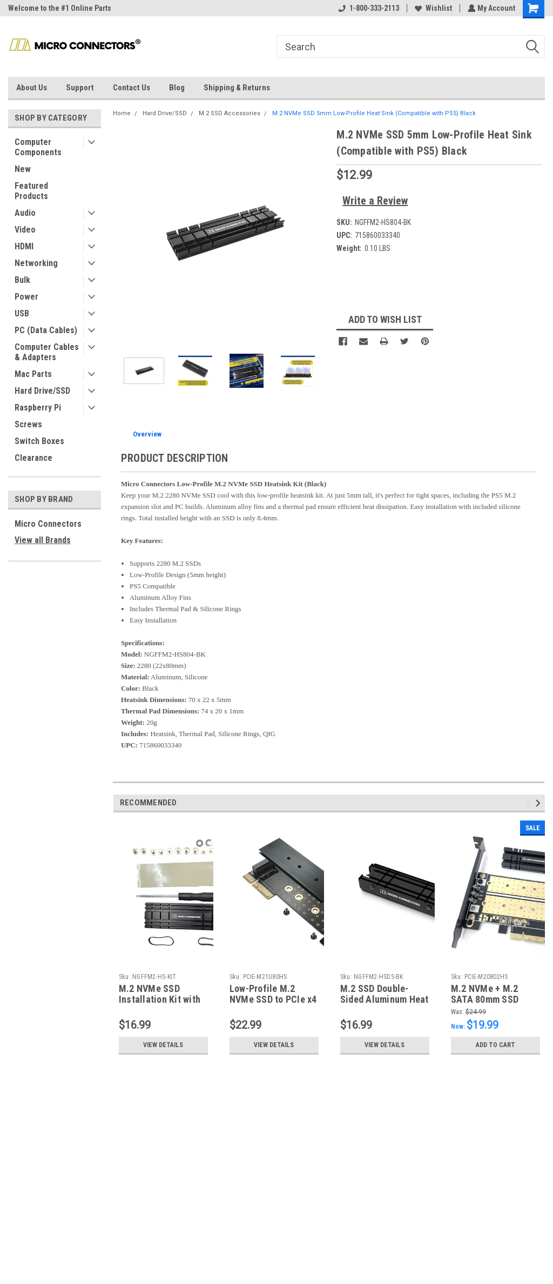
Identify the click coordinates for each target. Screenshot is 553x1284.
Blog (177, 87)
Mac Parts (33, 374)
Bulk (22, 280)
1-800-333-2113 (368, 8)
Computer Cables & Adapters (47, 352)
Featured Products (31, 191)
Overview (147, 434)
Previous (530, 803)
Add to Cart (495, 1045)
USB (22, 313)
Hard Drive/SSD (42, 391)
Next (540, 803)
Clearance (33, 458)
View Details (163, 1045)
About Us (31, 87)
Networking (36, 263)
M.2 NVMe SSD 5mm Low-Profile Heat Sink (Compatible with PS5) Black (374, 113)
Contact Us (131, 87)
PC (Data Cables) (46, 330)
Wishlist (432, 8)
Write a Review (375, 200)
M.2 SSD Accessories (229, 113)
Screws (28, 424)
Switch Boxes (39, 441)
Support (80, 87)
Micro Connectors (48, 524)
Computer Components (38, 147)
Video (25, 229)
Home (122, 113)
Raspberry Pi (38, 407)
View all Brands (43, 540)
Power (26, 297)
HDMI (24, 246)
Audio (25, 213)
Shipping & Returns (237, 87)
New (23, 169)
